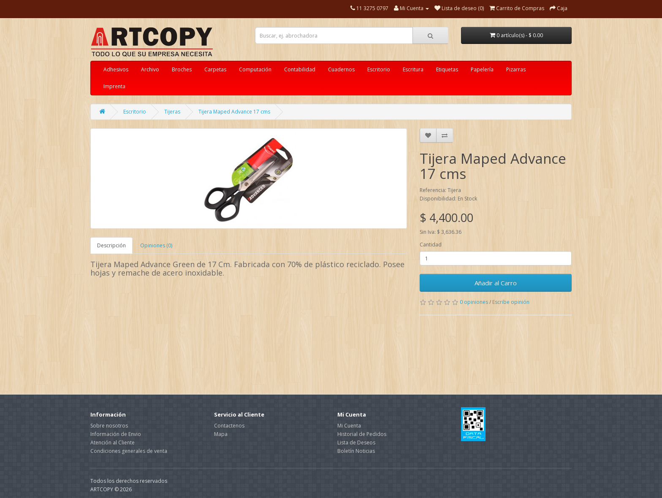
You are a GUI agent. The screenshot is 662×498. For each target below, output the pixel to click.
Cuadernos (341, 69)
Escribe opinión (510, 302)
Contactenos (229, 425)
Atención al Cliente (112, 442)
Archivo (150, 69)
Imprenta (114, 86)
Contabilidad (299, 69)
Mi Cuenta (349, 425)
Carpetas (215, 69)
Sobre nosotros (109, 425)
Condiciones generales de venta (128, 451)
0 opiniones (474, 302)
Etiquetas (447, 69)
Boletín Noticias (356, 451)
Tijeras (172, 111)
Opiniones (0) (156, 245)
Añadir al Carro (496, 283)
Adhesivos (115, 69)
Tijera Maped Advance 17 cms (234, 111)
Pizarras (516, 69)
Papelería (482, 69)
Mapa (221, 434)
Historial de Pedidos (361, 434)
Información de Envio (115, 434)
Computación (255, 69)
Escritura (413, 69)
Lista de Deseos (356, 442)
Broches (182, 69)
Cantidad (431, 244)
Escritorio (378, 69)
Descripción (111, 245)
